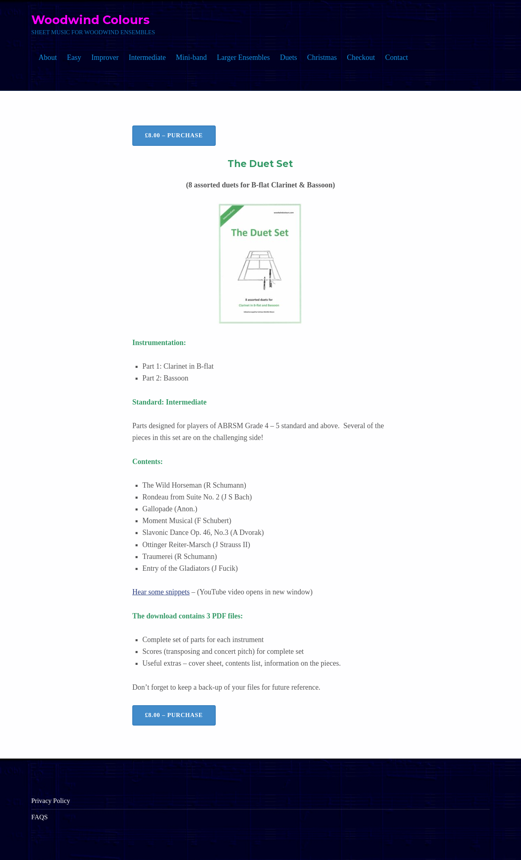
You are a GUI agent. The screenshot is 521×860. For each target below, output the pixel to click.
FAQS (39, 817)
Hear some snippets (161, 592)
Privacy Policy (50, 801)
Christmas (322, 57)
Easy (74, 57)
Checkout (361, 57)
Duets (288, 57)
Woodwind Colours (90, 20)
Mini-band (191, 57)
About (48, 57)
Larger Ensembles (243, 57)
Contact (396, 57)
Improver (104, 57)
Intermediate (147, 57)
